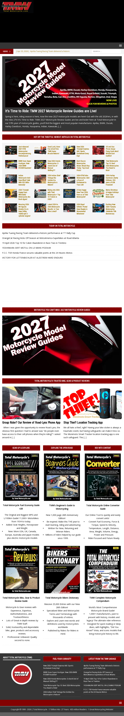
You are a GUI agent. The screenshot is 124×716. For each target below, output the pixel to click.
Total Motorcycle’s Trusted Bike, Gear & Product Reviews (62, 381)
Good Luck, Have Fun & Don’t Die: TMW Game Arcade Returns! (54, 150)
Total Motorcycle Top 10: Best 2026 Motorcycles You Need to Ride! (112, 165)
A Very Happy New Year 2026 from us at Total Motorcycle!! (82, 193)
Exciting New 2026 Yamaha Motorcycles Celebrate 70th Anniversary (111, 209)
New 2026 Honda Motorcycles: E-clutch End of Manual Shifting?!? (54, 165)
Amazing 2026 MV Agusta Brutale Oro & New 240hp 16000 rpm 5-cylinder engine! (24, 210)
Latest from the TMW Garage (102, 659)
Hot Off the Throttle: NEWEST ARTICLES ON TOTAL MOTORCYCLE (62, 137)
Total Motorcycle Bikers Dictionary (62, 597)
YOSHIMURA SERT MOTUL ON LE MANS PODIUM (26, 247)
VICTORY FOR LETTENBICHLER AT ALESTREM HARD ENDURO (32, 257)
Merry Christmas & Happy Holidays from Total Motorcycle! (112, 193)
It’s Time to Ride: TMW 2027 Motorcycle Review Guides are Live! (50, 111)
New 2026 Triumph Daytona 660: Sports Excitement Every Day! (83, 151)
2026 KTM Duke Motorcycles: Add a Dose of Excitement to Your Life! (83, 180)
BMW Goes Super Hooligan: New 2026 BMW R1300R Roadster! (24, 164)
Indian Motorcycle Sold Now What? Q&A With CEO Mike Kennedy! (24, 180)
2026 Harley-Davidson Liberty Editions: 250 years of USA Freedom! (112, 180)
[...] (59, 126)
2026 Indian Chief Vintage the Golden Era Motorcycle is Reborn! (54, 180)
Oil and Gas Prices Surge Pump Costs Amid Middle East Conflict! (112, 151)
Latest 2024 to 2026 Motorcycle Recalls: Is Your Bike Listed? (54, 207)
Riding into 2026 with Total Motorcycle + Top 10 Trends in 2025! (54, 194)
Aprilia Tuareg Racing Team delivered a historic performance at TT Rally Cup (38, 233)
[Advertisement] (78, 21)
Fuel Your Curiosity (62, 659)
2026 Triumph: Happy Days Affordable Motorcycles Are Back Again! (24, 194)
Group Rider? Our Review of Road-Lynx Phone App (31, 422)
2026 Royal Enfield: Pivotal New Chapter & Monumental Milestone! (82, 209)
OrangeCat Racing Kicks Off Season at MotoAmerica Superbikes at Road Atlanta (40, 238)
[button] (120, 45)
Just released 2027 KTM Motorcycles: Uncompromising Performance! (24, 151)
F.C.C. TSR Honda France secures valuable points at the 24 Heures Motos (37, 252)
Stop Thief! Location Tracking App (83, 422)
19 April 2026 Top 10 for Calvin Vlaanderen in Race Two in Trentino (34, 243)
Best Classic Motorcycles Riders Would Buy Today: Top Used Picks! (83, 165)
